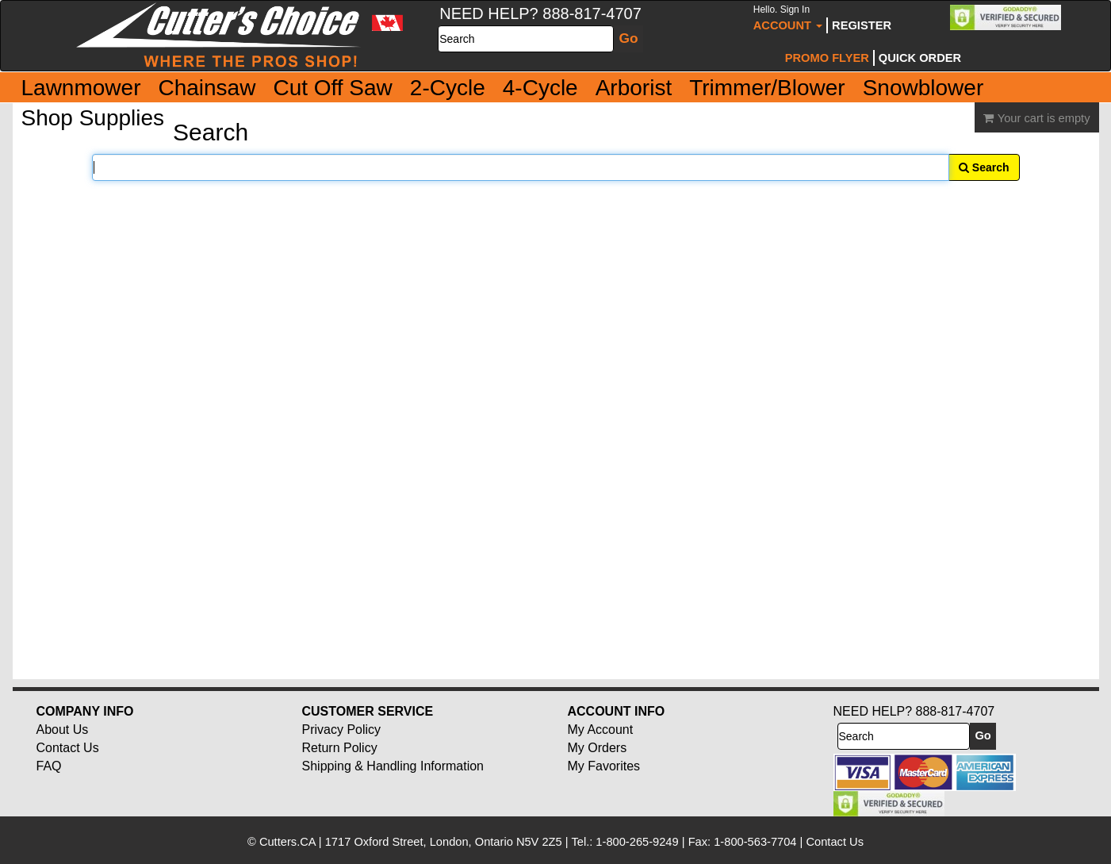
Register (861, 25)
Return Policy (339, 748)
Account (787, 18)
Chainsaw (206, 87)
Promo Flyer (827, 58)
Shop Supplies (93, 118)
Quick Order (920, 58)
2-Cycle (447, 87)
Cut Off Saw (332, 87)
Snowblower (923, 87)
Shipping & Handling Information (393, 766)
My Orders (597, 748)
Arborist (634, 87)
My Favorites (604, 766)
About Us (62, 729)
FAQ (49, 766)
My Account (601, 729)
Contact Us (67, 748)
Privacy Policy (341, 729)
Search (984, 167)
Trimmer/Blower (767, 87)
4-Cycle (540, 87)
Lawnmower (81, 87)
